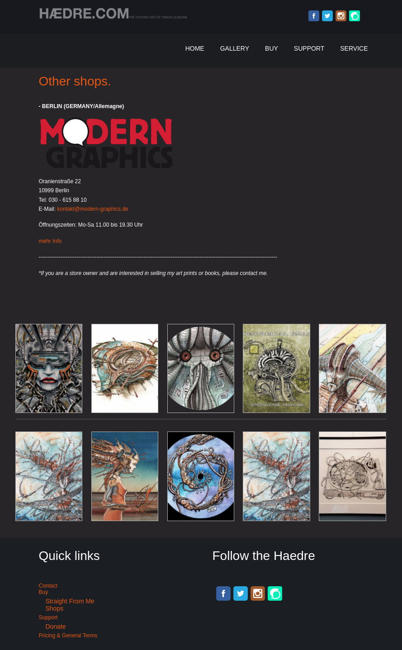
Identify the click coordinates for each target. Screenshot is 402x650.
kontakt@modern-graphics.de (92, 209)
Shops (55, 608)
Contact (48, 586)
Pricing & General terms (68, 635)
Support (309, 48)
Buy (271, 48)
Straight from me (70, 601)
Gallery (234, 48)
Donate (56, 626)
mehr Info (50, 241)
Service (354, 48)
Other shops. (75, 81)
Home (194, 48)
